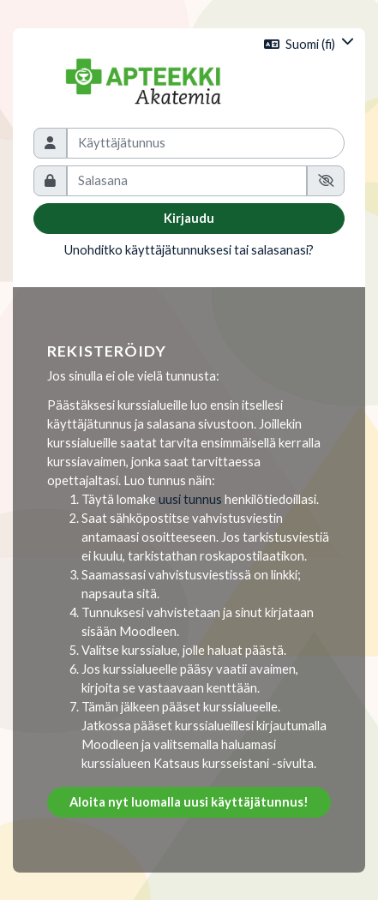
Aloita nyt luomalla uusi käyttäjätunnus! (189, 802)
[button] (309, 44)
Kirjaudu (189, 218)
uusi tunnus (190, 499)
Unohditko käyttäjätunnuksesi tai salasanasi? (189, 250)
